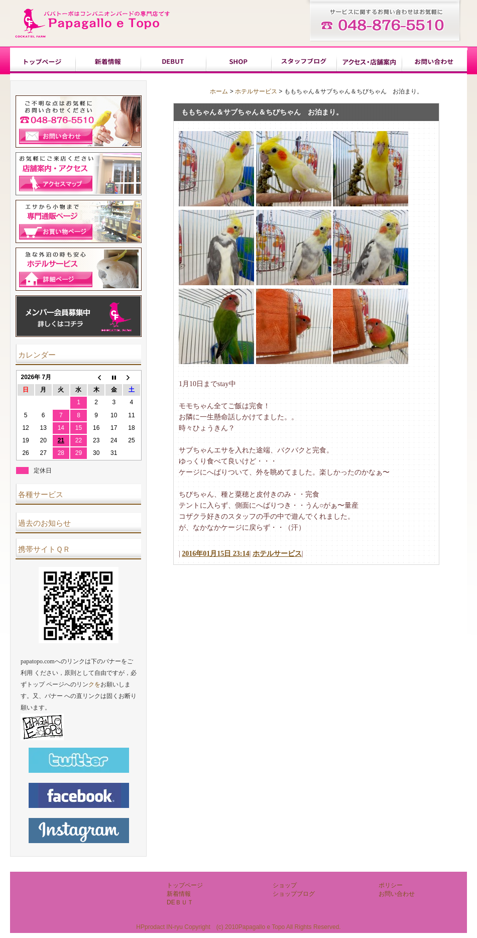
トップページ (42, 61)
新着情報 (108, 61)
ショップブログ (303, 61)
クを (94, 684)
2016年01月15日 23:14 (215, 553)
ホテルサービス (256, 91)
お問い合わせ (434, 61)
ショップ (238, 61)
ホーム (219, 91)
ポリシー (369, 61)
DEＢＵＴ (173, 61)
